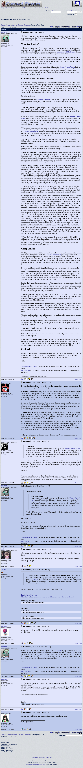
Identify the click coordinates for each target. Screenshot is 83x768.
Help (6, 8)
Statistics (18, 8)
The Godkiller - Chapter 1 (30, 366)
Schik (2, 549)
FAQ (2, 8)
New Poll (65, 26)
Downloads (45, 8)
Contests (27, 25)
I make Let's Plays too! (29, 595)
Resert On (4, 679)
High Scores (25, 8)
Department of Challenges (66, 52)
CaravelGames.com (46, 757)
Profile (39, 8)
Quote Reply (78, 379)
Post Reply (77, 26)
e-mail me (35, 579)
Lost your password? (71, 10)
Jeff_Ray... (4, 569)
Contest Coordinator (43, 100)
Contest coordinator (31, 132)
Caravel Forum (6, 25)
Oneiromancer (5, 441)
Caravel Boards (17, 25)
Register (53, 10)
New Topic (55, 26)
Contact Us (34, 757)
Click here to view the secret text (33, 603)
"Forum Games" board (67, 67)
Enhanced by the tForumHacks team (35, 764)
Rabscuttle (4, 626)
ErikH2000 (4, 32)
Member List (12, 8)
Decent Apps (25, 370)
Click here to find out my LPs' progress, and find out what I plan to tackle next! (47, 597)
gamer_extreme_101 (6, 382)
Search (32, 8)
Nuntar (3, 712)
